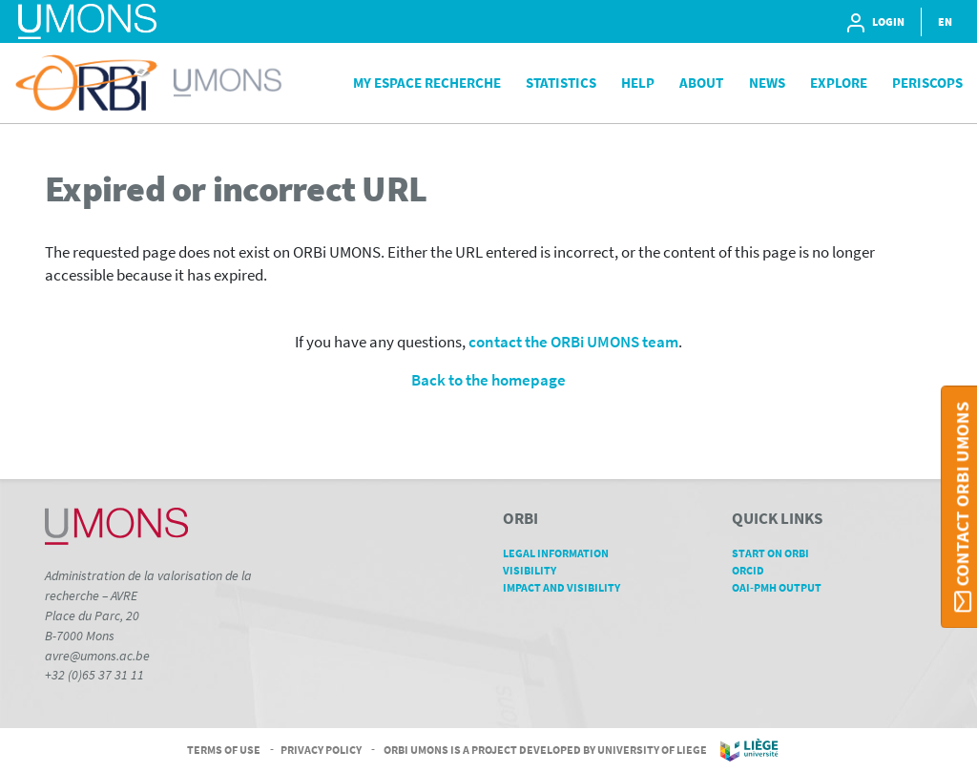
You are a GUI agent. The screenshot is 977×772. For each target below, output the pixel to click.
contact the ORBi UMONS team (573, 342)
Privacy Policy (321, 748)
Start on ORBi (777, 553)
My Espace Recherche (427, 82)
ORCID (755, 570)
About (701, 82)
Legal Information (562, 553)
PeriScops (927, 82)
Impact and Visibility (568, 587)
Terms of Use (223, 748)
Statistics (561, 82)
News (767, 82)
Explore (838, 82)
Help (638, 82)
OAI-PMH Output (783, 587)
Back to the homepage (488, 380)
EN (945, 21)
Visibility (536, 570)
